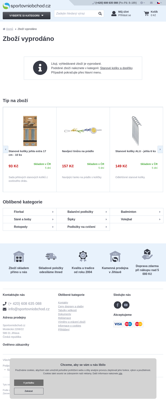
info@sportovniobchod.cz (29, 309)
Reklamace (64, 318)
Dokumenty (64, 314)
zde (120, 373)
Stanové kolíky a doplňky (116, 68)
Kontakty (63, 302)
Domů (8, 28)
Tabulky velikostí (67, 310)
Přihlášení (64, 329)
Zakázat (29, 391)
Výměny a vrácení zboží (71, 321)
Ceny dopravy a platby (71, 306)
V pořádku (28, 383)
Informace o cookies (69, 325)
